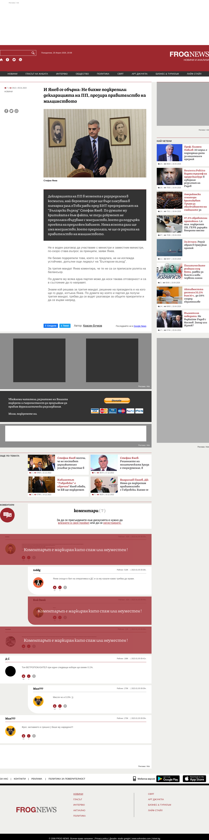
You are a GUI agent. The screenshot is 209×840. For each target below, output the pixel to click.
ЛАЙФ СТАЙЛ (194, 73)
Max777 (38, 688)
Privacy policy (101, 838)
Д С (7, 658)
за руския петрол (195, 203)
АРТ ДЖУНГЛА (140, 73)
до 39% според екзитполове (194, 295)
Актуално (79, 810)
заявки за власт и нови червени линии (194, 272)
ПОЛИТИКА (103, 73)
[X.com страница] (14, 59)
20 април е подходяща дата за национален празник (195, 153)
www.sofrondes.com (141, 838)
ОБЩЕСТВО (82, 73)
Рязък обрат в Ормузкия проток (195, 245)
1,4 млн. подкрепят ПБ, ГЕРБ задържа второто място (195, 224)
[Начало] (1, 59)
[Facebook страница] (7, 59)
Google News (140, 326)
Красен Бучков (92, 325)
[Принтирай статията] (16, 111)
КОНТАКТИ (20, 779)
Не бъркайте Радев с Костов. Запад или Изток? (195, 319)
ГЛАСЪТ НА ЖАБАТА (37, 73)
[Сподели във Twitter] (11, 111)
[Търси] (34, 53)
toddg (36, 570)
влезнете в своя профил (73, 522)
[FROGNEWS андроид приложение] (168, 778)
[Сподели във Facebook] (6, 111)
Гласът (77, 799)
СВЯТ (121, 73)
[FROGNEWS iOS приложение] (194, 778)
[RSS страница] (20, 59)
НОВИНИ (12, 73)
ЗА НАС (4, 779)
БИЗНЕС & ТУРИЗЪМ (167, 73)
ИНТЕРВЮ (62, 73)
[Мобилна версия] (144, 778)
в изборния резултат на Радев (195, 178)
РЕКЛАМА (36, 779)
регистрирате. (112, 522)
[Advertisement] (104, 23)
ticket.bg (156, 838)
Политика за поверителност (67, 779)
